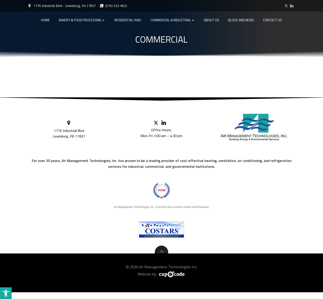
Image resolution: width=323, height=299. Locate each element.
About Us (211, 19)
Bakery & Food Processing (82, 19)
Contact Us (272, 19)
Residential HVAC (128, 19)
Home (45, 19)
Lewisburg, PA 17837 (69, 138)
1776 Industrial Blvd (69, 132)
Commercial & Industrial (173, 19)
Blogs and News (241, 19)
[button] (6, 293)
